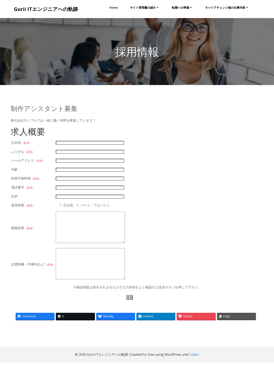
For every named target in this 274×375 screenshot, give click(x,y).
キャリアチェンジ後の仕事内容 (227, 7)
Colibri (194, 367)
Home (114, 7)
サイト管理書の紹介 (145, 7)
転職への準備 (182, 7)
